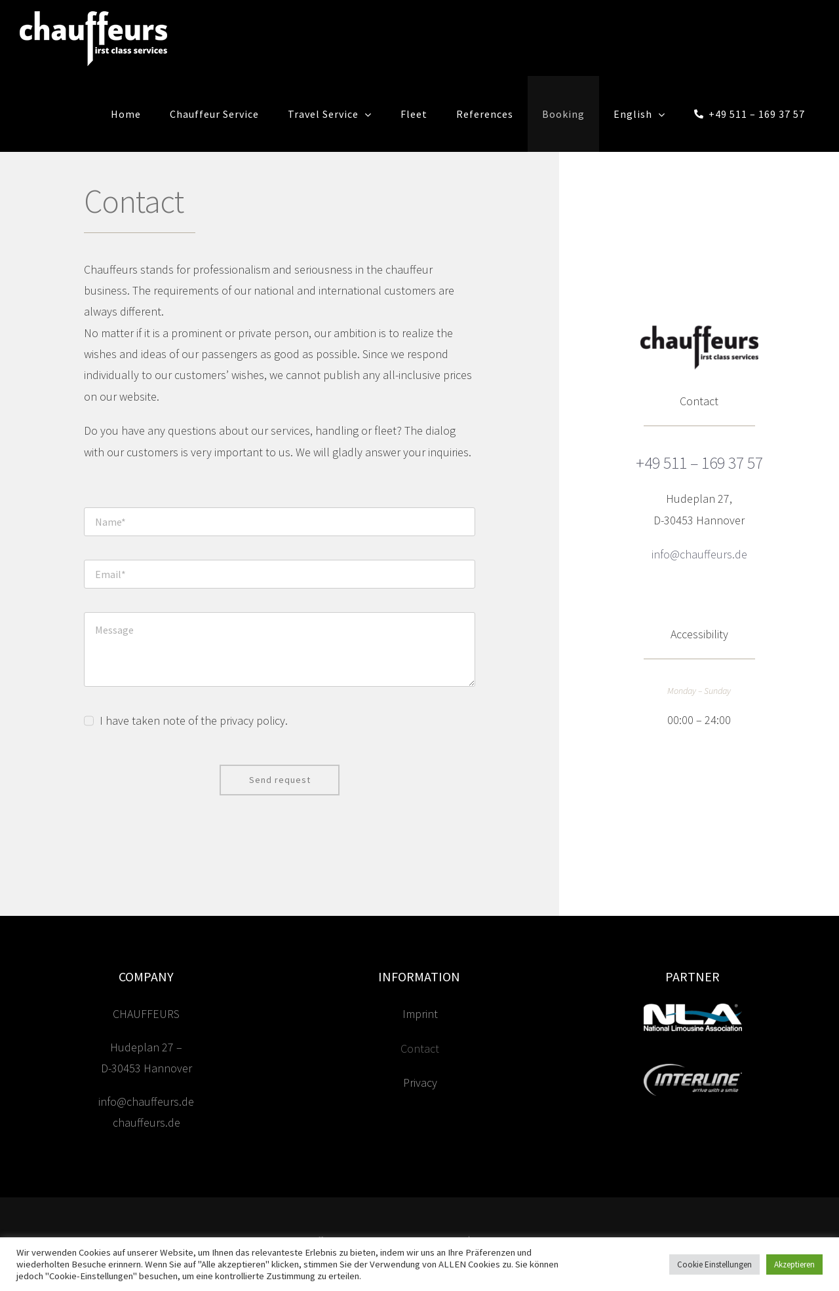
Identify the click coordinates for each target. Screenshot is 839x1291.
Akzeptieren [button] (794, 1264)
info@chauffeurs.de (146, 1108)
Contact (419, 1055)
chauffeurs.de (146, 1128)
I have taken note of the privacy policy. (194, 720)
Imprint (420, 1020)
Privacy (420, 1089)
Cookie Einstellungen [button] (714, 1264)
